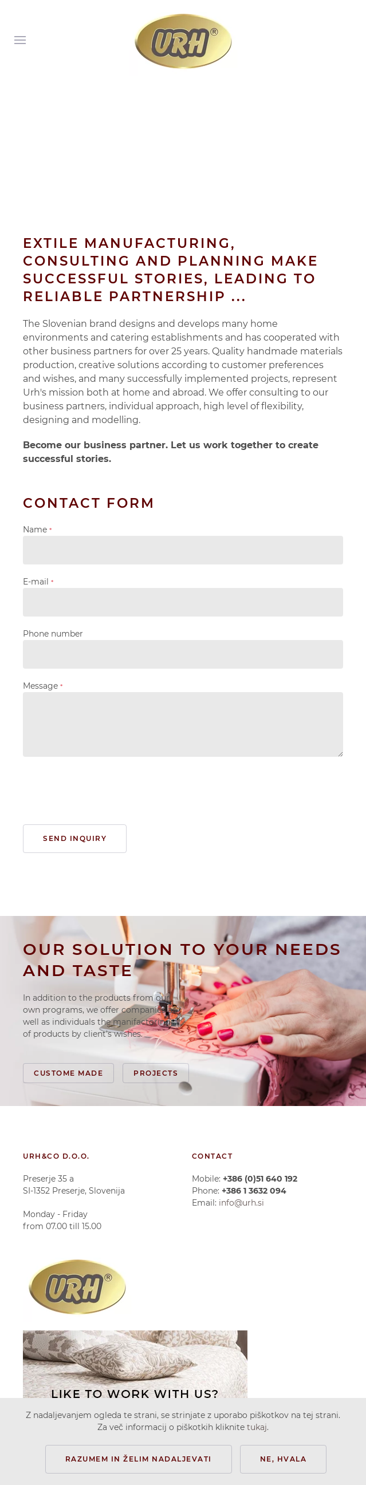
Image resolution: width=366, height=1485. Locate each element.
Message (42, 686)
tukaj (257, 1427)
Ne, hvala (283, 1459)
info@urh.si (241, 1203)
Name (37, 529)
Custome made (68, 1073)
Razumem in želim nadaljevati (138, 1459)
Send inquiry (75, 838)
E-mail (38, 581)
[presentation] (110, 790)
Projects (155, 1073)
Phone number (53, 634)
